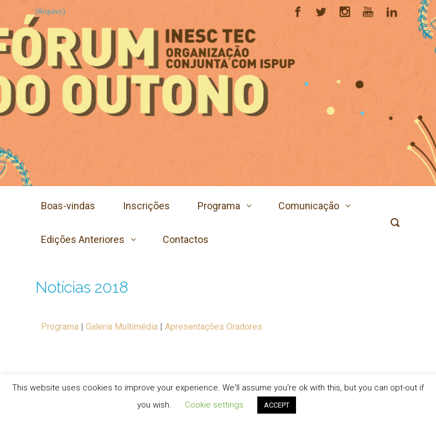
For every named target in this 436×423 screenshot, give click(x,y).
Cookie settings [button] (214, 405)
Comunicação (308, 206)
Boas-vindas (68, 206)
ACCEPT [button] (276, 405)
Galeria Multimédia (122, 326)
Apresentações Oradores (213, 326)
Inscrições (146, 206)
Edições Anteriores (82, 239)
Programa (219, 206)
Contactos (186, 239)
